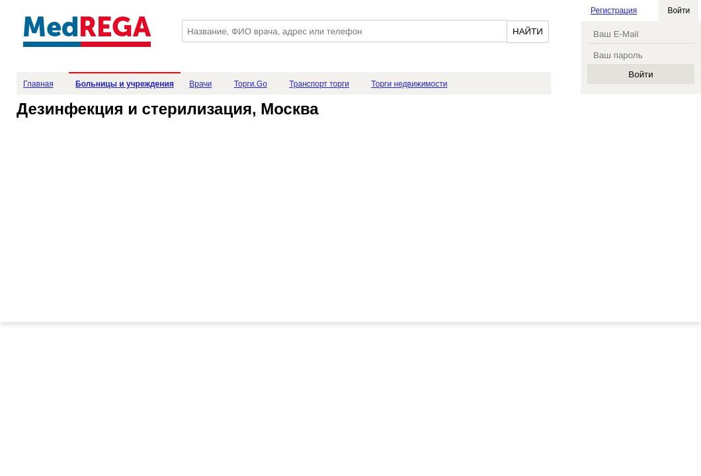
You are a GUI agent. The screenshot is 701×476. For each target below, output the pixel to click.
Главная (38, 84)
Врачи (200, 84)
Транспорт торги (319, 84)
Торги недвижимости (409, 84)
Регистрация (614, 10)
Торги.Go (250, 84)
